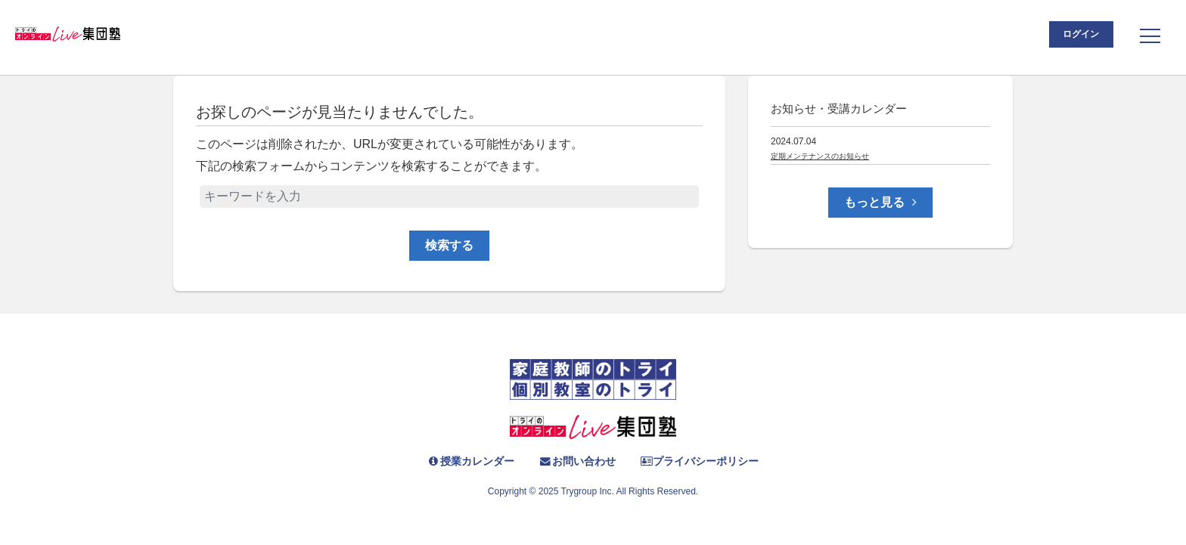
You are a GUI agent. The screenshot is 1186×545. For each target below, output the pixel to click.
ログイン (1063, 37)
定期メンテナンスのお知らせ (820, 156)
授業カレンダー (456, 460)
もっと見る (880, 202)
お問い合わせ (575, 460)
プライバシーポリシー (711, 460)
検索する (449, 245)
